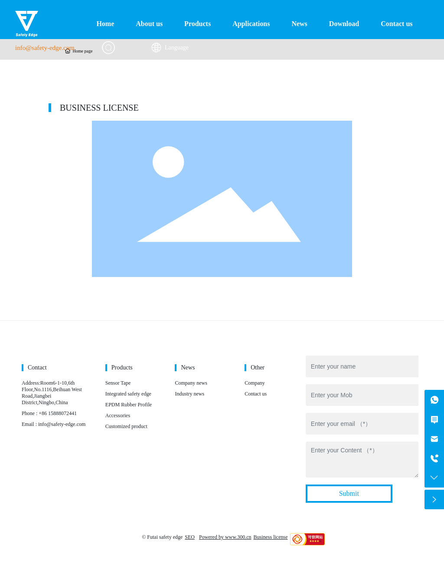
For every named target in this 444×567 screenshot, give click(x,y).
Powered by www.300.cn (225, 537)
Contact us (256, 394)
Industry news (189, 394)
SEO (190, 537)
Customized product (126, 426)
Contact (37, 367)
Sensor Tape (118, 383)
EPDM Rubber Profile (128, 405)
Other (257, 367)
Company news (191, 383)
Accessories (117, 415)
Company (255, 383)
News (188, 367)
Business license (271, 537)
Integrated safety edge (128, 394)
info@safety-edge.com (45, 47)
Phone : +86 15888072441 (49, 413)
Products (122, 367)
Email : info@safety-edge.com (53, 424)
